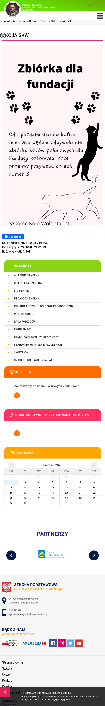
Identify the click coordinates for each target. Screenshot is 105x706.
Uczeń (31, 21)
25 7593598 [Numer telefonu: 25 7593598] (15, 610)
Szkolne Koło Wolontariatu (34, 360)
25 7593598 (99, 5)
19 (52, 493)
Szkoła (7, 668)
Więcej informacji (17, 395)
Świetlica (21, 352)
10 (25, 487)
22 (94, 493)
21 (80, 493)
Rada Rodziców (24, 321)
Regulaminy (22, 329)
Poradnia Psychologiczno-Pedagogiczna (44, 306)
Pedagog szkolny (26, 298)
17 (25, 493)
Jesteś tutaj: (10, 21)
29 (94, 498)
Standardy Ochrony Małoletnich (38, 344)
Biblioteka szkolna (28, 283)
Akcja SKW (15, 35)
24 (25, 498)
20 (66, 493)
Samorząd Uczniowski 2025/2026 (36, 337)
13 (66, 487)
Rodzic (7, 680)
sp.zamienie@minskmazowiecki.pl (90, 5)
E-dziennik (21, 290)
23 (11, 498)
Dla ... (42, 21)
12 (52, 487)
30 (11, 503)
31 (25, 503)
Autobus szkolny (26, 275)
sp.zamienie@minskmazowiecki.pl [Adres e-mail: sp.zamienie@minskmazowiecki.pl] (28, 614)
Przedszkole (23, 313)
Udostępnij (13, 236)
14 (80, 487)
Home (21, 21)
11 (39, 487)
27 (66, 498)
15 (94, 487)
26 (52, 498)
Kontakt (7, 686)
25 (39, 498)
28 (80, 498)
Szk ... (52, 21)
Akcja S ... (65, 21)
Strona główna (12, 662)
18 (39, 493)
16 (11, 493)
